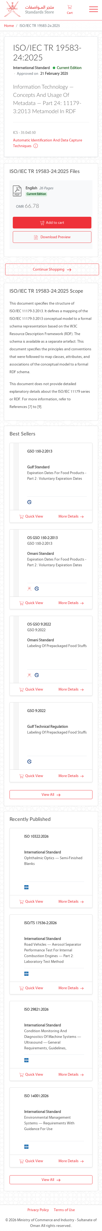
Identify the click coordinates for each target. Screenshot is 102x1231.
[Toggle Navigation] (93, 10)
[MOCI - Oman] (29, 10)
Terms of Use (64, 1210)
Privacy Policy (38, 1210)
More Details (71, 516)
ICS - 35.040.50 (24, 132)
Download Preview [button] (52, 237)
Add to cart (52, 223)
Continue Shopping (52, 269)
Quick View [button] (31, 516)
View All (51, 795)
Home (9, 25)
